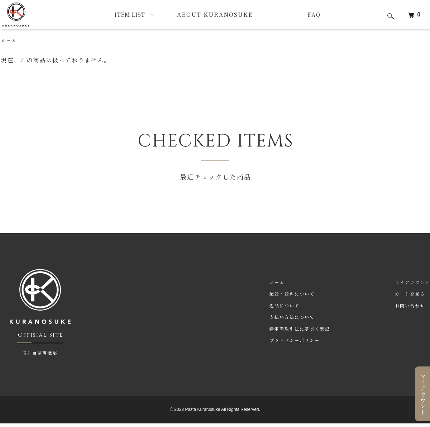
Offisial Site (40, 335)
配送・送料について (292, 294)
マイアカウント (423, 394)
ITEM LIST (129, 14)
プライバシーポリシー (294, 340)
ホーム (8, 40)
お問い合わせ (410, 305)
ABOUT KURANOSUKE (215, 14)
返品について (284, 305)
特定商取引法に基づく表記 (299, 329)
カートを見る (410, 294)
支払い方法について (292, 317)
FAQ (314, 14)
